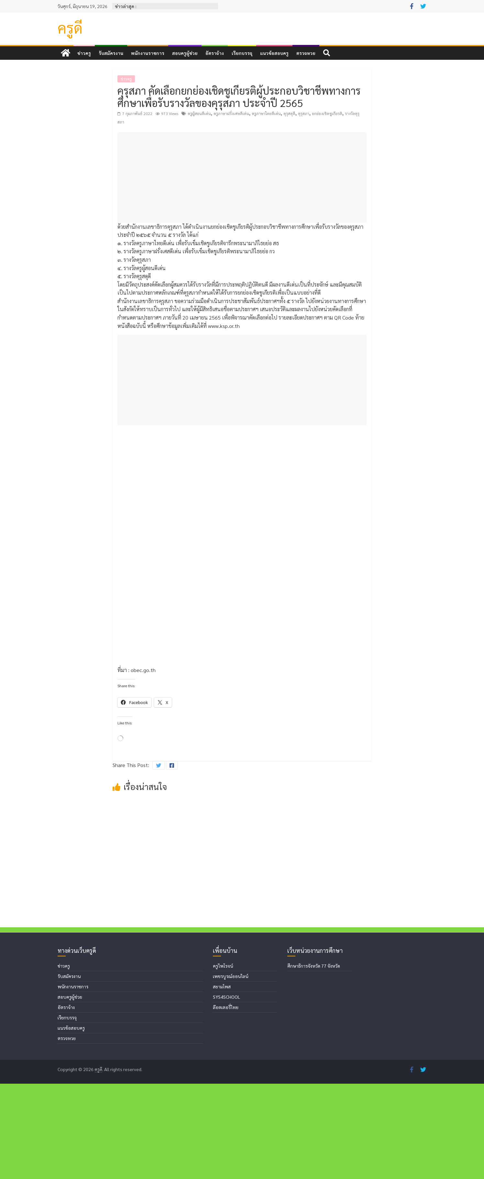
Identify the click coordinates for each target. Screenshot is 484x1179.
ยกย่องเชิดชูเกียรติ (327, 113)
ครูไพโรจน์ (223, 1061)
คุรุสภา (303, 113)
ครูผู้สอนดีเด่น (199, 113)
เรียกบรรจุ (242, 53)
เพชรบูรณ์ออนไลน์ (230, 1071)
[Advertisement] (242, 177)
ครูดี (70, 27)
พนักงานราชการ (147, 53)
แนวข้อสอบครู (274, 53)
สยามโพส (222, 1082)
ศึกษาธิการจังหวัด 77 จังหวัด (313, 1061)
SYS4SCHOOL (226, 1092)
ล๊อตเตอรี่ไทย (225, 1102)
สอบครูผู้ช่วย (185, 53)
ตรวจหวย (305, 53)
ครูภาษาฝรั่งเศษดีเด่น (231, 113)
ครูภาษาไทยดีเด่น (266, 113)
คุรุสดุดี (289, 113)
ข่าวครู (84, 53)
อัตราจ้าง (214, 53)
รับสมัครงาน (111, 53)
